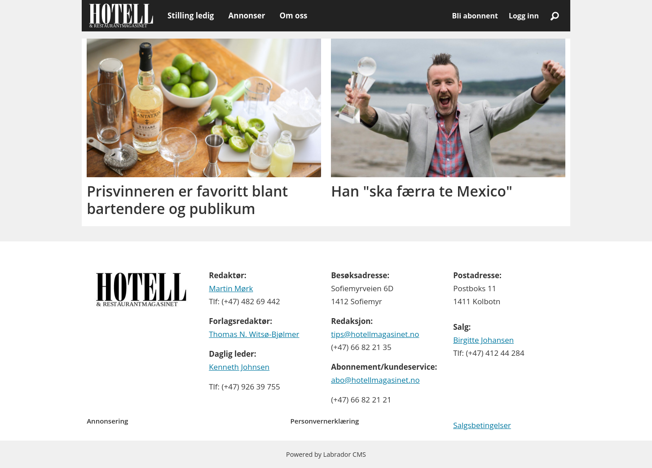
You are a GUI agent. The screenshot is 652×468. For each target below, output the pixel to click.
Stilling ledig (190, 15)
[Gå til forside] (121, 16)
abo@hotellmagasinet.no (375, 380)
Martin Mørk (231, 288)
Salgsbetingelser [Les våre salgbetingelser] (482, 425)
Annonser (246, 15)
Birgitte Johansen (483, 340)
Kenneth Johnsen (239, 367)
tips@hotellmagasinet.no (375, 334)
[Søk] (554, 15)
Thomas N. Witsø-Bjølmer (254, 334)
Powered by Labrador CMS (326, 454)
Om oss (293, 15)
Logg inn (524, 16)
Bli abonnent (475, 16)
